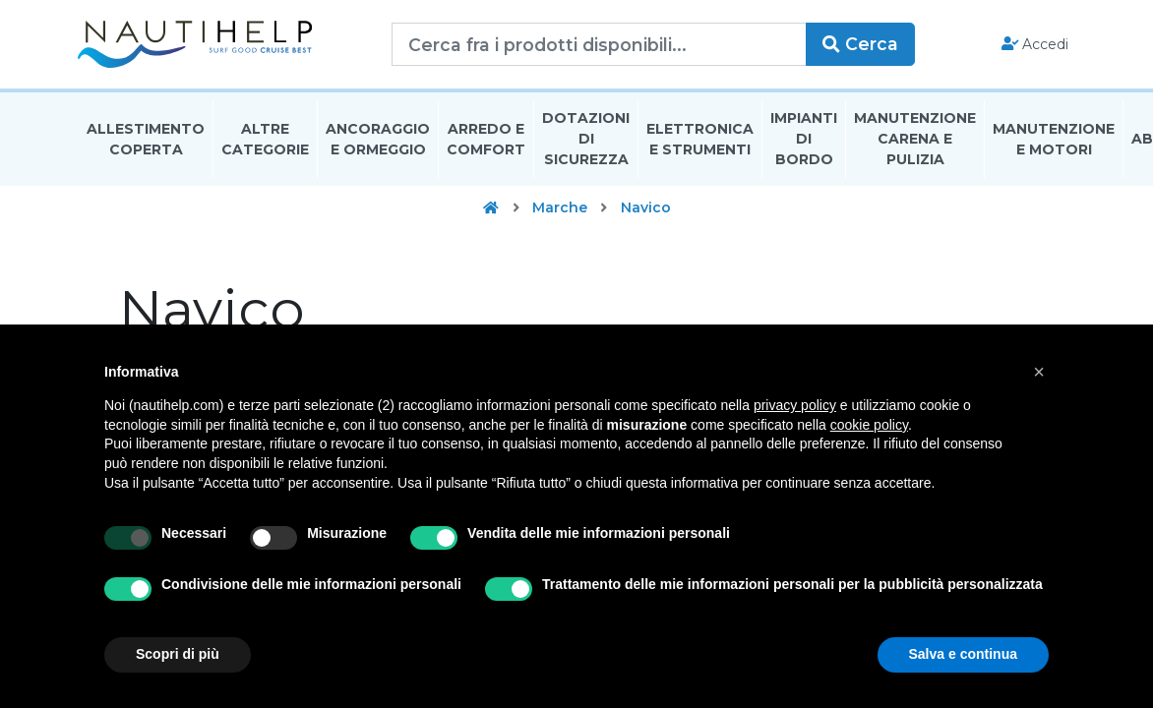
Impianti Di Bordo (803, 141)
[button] (1039, 371)
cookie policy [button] (869, 425)
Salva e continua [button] (963, 654)
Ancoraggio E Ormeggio (378, 141)
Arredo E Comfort (486, 141)
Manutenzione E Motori (1054, 141)
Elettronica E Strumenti (700, 141)
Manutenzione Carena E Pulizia (915, 141)
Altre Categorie (265, 141)
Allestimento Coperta (146, 141)
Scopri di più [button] (177, 654)
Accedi (1033, 45)
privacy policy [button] (795, 405)
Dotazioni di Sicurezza (586, 141)
